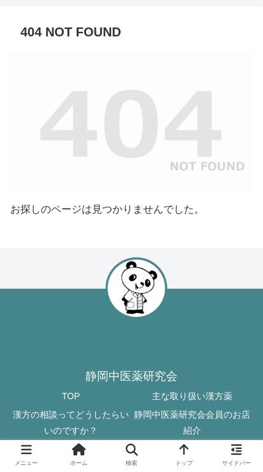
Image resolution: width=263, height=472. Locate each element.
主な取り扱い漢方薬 (192, 396)
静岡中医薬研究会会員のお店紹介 (192, 422)
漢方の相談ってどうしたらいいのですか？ (71, 422)
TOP (71, 396)
